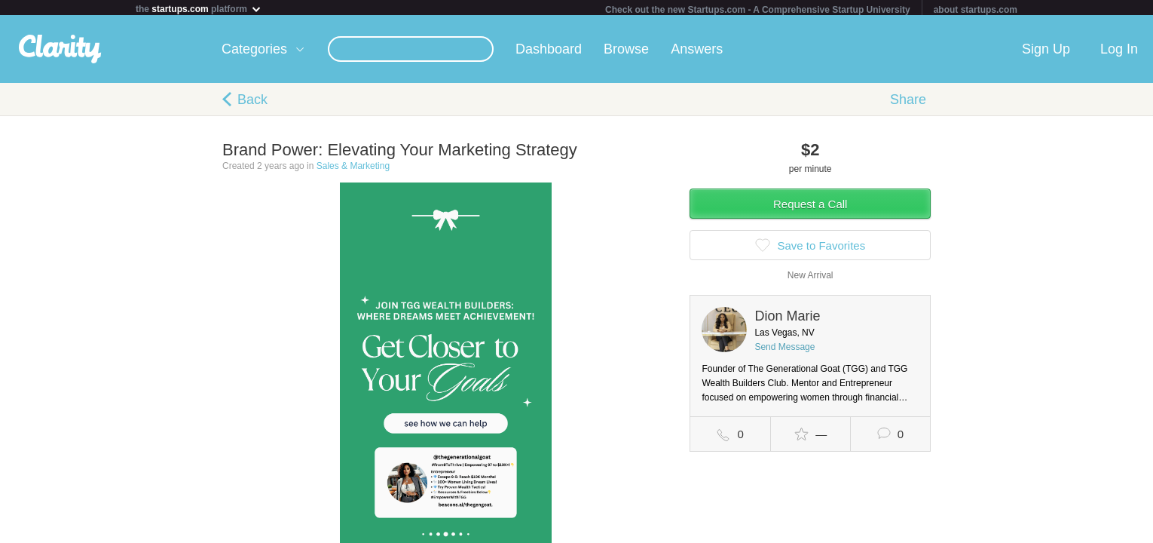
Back (252, 102)
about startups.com (975, 10)
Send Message (784, 350)
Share (908, 102)
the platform (199, 9)
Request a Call (810, 207)
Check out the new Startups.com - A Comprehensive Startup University (757, 10)
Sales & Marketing (353, 169)
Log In (1119, 52)
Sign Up (1046, 52)
